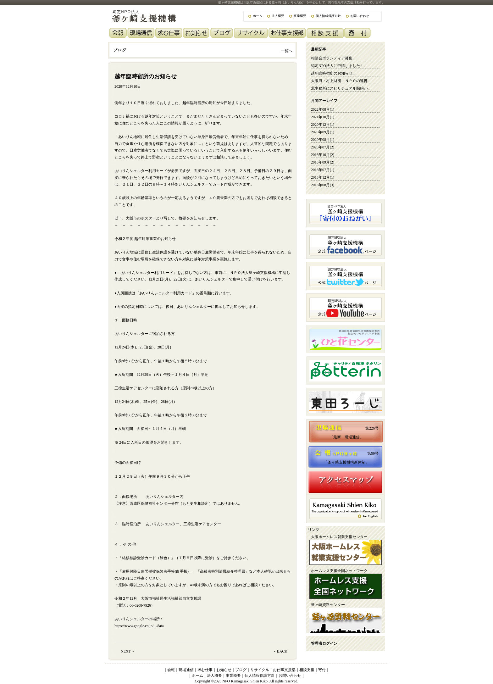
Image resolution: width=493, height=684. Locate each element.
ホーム (257, 16)
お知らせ (223, 670)
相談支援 (306, 670)
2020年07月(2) (322, 147)
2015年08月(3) (322, 185)
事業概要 (300, 16)
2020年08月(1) (322, 139)
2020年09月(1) (322, 132)
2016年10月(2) (322, 155)
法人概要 (278, 16)
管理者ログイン (324, 643)
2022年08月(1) (322, 109)
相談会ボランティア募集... (333, 58)
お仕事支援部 (284, 670)
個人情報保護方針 (328, 16)
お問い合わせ (359, 16)
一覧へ (286, 51)
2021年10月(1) (322, 117)
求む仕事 (205, 670)
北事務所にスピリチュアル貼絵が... (340, 88)
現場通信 (186, 670)
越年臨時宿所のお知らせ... (333, 73)
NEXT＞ (128, 651)
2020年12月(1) (322, 124)
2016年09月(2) (322, 162)
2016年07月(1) (322, 170)
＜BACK (280, 651)
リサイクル (259, 670)
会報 (171, 670)
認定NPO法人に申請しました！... (339, 66)
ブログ (240, 670)
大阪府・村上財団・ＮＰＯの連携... (340, 81)
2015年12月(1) (322, 177)
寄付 (322, 670)
